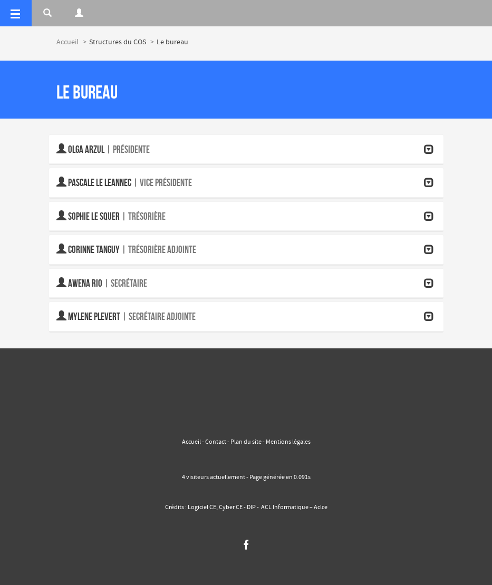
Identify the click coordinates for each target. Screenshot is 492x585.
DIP (251, 507)
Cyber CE (231, 507)
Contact (215, 442)
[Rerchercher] (47, 13)
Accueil (67, 42)
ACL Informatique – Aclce (294, 507)
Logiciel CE (202, 507)
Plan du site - (247, 442)
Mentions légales (288, 442)
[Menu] (16, 13)
